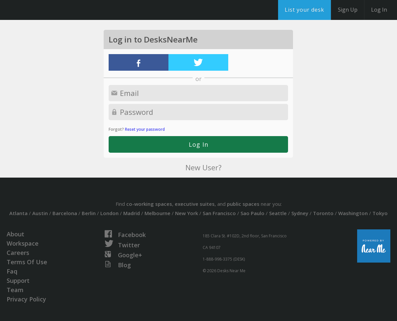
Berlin (89, 213)
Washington (353, 213)
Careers (18, 253)
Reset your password (145, 129)
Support (18, 280)
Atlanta (18, 213)
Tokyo (380, 213)
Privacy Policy (26, 299)
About (15, 234)
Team (15, 290)
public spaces (243, 204)
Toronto (323, 213)
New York (186, 213)
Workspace (23, 243)
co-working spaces (149, 204)
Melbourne (157, 213)
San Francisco (219, 213)
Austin (40, 213)
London (109, 213)
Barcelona (64, 213)
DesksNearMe (46, 10)
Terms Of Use (27, 262)
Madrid (131, 213)
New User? (203, 167)
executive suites (195, 204)
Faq (12, 271)
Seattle (278, 213)
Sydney (299, 213)
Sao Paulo (252, 213)
